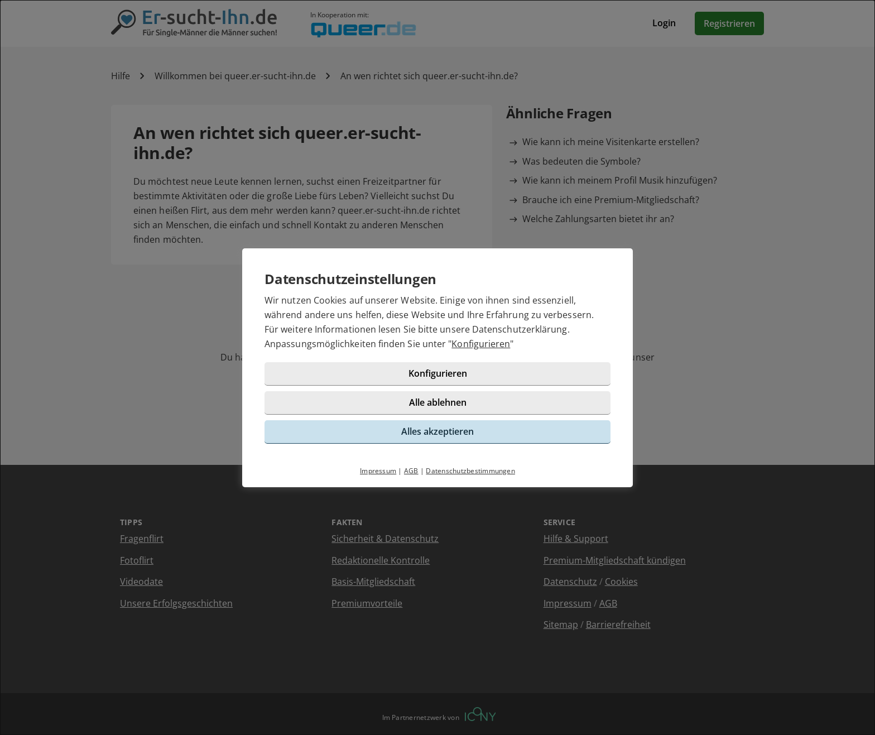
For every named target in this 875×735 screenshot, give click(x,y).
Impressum (378, 470)
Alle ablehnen (438, 402)
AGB (411, 470)
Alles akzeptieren (437, 431)
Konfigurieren (480, 344)
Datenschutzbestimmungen (470, 470)
